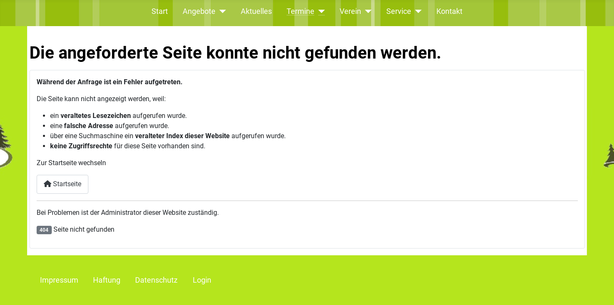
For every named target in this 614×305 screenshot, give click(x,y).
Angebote (199, 11)
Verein (350, 11)
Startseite (62, 184)
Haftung (106, 280)
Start (160, 11)
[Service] (416, 11)
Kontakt (449, 11)
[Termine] (319, 11)
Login (202, 280)
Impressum (59, 280)
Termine (300, 11)
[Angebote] (220, 11)
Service (398, 11)
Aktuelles (256, 11)
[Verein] (366, 11)
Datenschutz (156, 280)
